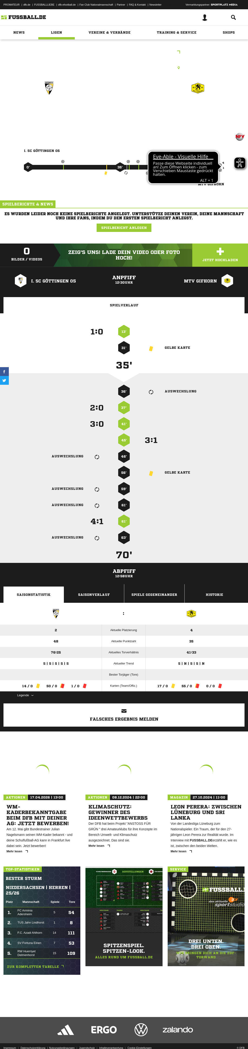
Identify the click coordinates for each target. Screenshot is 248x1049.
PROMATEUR (11, 4)
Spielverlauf (124, 305)
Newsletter (156, 4)
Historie (214, 594)
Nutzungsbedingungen (62, 1038)
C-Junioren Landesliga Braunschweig (124, 52)
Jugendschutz (87, 1038)
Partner (121, 4)
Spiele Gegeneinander (154, 594)
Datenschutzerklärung (32, 1038)
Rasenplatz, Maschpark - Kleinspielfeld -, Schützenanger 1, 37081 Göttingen (124, 68)
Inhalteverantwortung (111, 1038)
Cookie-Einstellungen (139, 1038)
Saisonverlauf (94, 594)
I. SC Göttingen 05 (49, 108)
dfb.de (26, 4)
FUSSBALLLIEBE (44, 4)
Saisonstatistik (34, 594)
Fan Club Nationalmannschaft (96, 4)
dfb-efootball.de (67, 4)
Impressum (9, 1038)
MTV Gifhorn (198, 108)
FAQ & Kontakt (137, 4)
